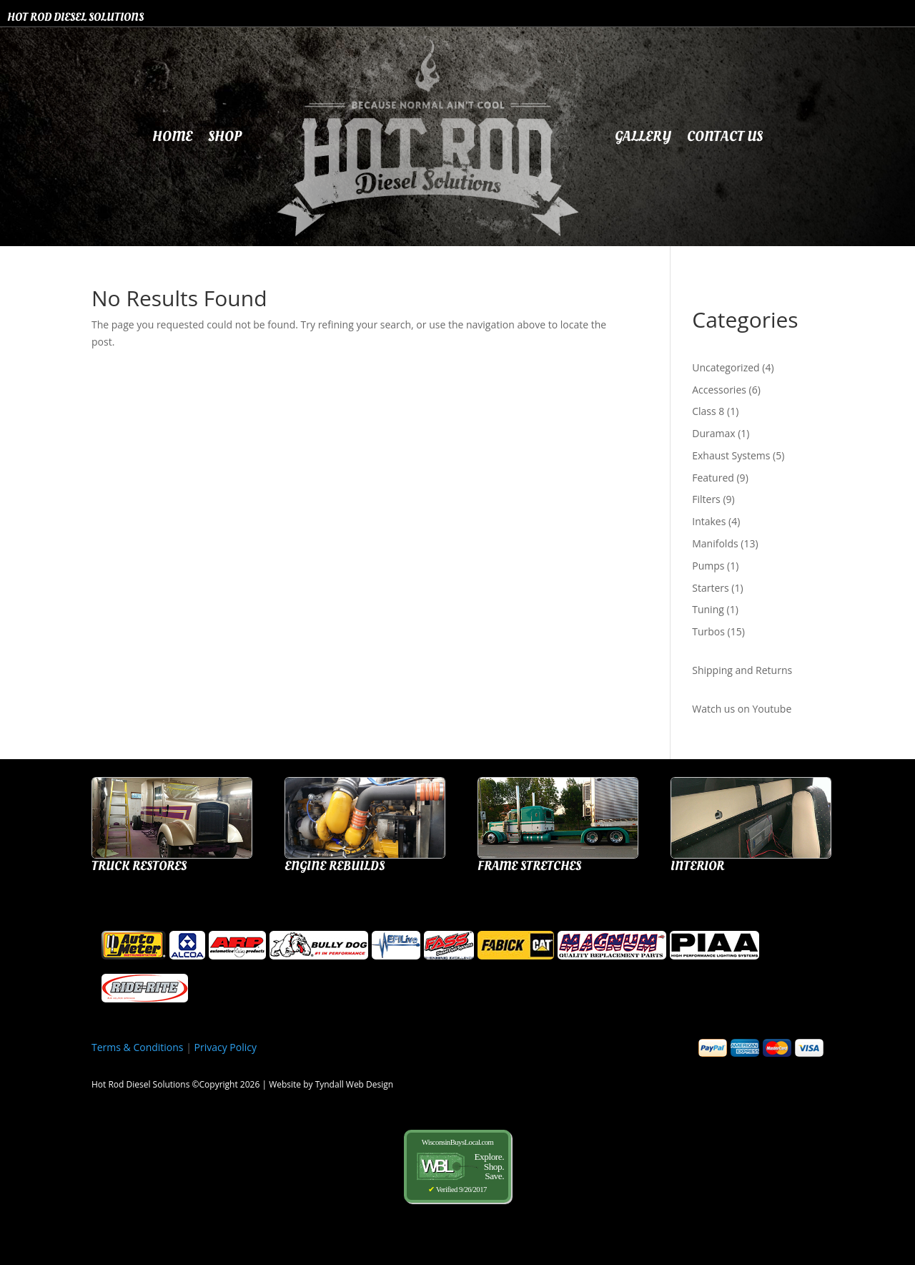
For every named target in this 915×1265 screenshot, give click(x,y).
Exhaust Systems (732, 455)
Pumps (709, 565)
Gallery (643, 137)
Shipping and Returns (742, 670)
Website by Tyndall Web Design (331, 1084)
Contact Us (725, 137)
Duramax (715, 433)
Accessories (720, 389)
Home (172, 137)
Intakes (710, 521)
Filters (707, 499)
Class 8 (709, 411)
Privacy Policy (225, 1047)
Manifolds (716, 543)
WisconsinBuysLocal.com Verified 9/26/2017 (457, 1165)
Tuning (709, 609)
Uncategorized (727, 367)
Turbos (709, 631)
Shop (225, 137)
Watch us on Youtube (741, 708)
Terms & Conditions (138, 1047)
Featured (714, 477)
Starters (711, 588)
